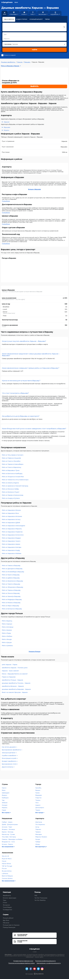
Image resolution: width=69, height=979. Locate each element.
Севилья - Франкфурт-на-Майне (12, 839)
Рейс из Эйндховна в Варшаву (12, 587)
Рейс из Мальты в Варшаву (11, 602)
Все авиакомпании (8, 880)
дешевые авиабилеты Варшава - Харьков (16, 689)
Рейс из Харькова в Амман (11, 544)
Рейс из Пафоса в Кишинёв (11, 458)
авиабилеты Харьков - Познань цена (14, 667)
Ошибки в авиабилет (9, 755)
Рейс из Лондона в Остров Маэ (13, 476)
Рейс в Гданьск (7, 624)
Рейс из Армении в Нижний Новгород (15, 486)
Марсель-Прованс (41, 836)
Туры (4, 900)
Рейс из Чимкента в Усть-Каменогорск (15, 479)
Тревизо (38, 832)
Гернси (4, 788)
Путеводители (7, 909)
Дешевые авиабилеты (8, 62)
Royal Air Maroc (7, 858)
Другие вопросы (8, 767)
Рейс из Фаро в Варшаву (10, 605)
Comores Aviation (7, 878)
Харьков (20, 62)
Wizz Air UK (5, 856)
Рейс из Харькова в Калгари (11, 547)
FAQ (35, 895)
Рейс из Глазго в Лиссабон (11, 461)
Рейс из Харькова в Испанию (12, 516)
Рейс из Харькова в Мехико (11, 510)
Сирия (4, 810)
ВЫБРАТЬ (34, 86)
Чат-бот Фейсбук (40, 900)
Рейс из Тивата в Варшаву (11, 584)
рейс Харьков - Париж (9, 664)
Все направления (8, 846)
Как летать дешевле (9, 747)
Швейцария (5, 792)
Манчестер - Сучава (8, 834)
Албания (4, 802)
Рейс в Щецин (7, 642)
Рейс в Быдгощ (7, 621)
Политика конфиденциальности (45, 961)
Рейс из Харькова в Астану (11, 519)
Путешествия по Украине (11, 925)
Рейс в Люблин (7, 636)
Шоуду (37, 844)
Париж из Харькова (8, 677)
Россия (4, 868)
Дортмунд (38, 822)
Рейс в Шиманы (7, 645)
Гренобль (38, 788)
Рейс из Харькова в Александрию (13, 525)
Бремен (37, 790)
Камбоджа (5, 797)
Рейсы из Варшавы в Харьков (10, 66)
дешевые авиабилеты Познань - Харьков (16, 683)
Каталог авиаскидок (9, 898)
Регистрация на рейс (9, 758)
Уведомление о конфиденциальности (49, 963)
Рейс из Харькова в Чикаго (11, 541)
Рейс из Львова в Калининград (12, 495)
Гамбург (37, 841)
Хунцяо (37, 839)
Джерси (4, 795)
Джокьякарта (39, 807)
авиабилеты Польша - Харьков (12, 680)
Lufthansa (5, 873)
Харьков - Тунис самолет (10, 670)
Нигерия (4, 805)
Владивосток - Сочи (8, 841)
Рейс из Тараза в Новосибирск (12, 464)
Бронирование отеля (9, 764)
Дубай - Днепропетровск (10, 824)
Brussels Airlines (7, 871)
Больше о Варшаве (34, 189)
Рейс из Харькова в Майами (11, 553)
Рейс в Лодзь (6, 633)
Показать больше (34, 651)
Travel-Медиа (7, 907)
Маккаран (38, 834)
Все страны (6, 812)
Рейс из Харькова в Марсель (12, 528)
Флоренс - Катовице (8, 829)
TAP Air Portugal (7, 866)
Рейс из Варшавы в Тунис (11, 470)
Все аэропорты (40, 846)
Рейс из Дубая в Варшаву (11, 578)
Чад (3, 800)
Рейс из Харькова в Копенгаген (13, 535)
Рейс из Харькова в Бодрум (11, 538)
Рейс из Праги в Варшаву (11, 574)
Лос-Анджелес (40, 824)
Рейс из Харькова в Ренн (10, 513)
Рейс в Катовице (7, 627)
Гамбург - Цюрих (7, 822)
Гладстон (38, 797)
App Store (6, 920)
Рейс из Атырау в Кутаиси (11, 498)
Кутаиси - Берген (7, 844)
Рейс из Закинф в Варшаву (11, 596)
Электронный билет (9, 752)
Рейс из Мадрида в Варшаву (12, 599)
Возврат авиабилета (9, 761)
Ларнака (38, 829)
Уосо (37, 802)
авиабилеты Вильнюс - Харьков (13, 686)
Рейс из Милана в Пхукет (10, 492)
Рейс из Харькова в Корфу (11, 550)
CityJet (4, 861)
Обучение (6, 922)
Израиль (4, 807)
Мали (3, 790)
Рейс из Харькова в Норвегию (12, 532)
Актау (37, 827)
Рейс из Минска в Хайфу (10, 489)
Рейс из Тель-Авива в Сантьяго (12, 455)
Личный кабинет (8, 918)
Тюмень (37, 800)
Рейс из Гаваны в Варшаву (11, 565)
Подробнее (6, 201)
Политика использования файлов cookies (21, 963)
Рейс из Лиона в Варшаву (11, 593)
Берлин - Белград (7, 832)
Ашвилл (37, 805)
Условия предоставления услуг (23, 961)
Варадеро (38, 795)
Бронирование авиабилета (11, 749)
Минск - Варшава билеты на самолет (15, 674)
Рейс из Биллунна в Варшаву (12, 608)
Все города (39, 812)
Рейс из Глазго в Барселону (11, 467)
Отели (5, 902)
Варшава (27, 62)
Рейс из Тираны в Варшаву (11, 590)
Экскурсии (6, 905)
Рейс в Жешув (7, 639)
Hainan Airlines (6, 863)
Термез (37, 810)
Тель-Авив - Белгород (9, 836)
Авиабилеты (7, 895)
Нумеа (37, 792)
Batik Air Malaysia (7, 876)
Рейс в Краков (7, 630)
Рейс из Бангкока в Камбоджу (12, 473)
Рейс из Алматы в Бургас (10, 482)
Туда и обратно (9, 19)
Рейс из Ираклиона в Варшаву (12, 581)
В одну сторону (21, 19)
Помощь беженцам (9, 927)
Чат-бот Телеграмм (40, 898)
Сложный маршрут (36, 19)
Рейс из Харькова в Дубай (11, 522)
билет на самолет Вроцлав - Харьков (14, 692)
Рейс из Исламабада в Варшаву (13, 571)
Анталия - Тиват (7, 827)
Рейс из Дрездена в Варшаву (12, 568)
